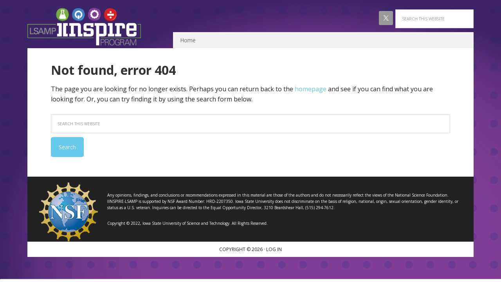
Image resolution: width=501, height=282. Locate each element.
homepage (310, 89)
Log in (274, 249)
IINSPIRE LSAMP (84, 26)
